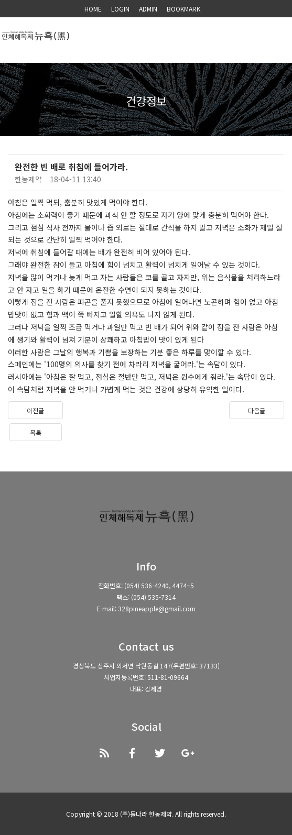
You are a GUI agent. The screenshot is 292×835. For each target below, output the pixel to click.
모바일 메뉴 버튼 (276, 38)
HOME (93, 8)
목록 (35, 432)
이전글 (35, 410)
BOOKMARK (183, 8)
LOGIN (120, 8)
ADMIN (148, 8)
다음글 (256, 410)
